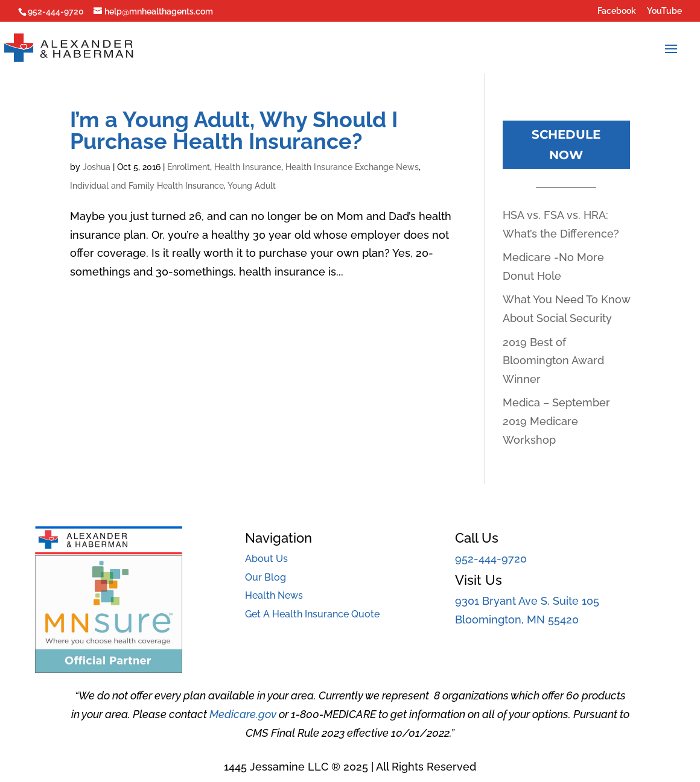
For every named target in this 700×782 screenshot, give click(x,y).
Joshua (96, 167)
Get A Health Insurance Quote (312, 614)
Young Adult (252, 186)
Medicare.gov (242, 714)
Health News (274, 595)
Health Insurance (247, 167)
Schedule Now (566, 144)
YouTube (664, 11)
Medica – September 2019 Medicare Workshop (556, 421)
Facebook (616, 11)
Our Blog (265, 577)
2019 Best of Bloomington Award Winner (553, 360)
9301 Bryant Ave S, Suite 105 (527, 600)
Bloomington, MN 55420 (517, 619)
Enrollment (188, 167)
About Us (266, 558)
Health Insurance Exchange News (352, 167)
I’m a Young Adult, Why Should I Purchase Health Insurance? (234, 130)
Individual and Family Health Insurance (147, 186)
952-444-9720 (491, 558)
